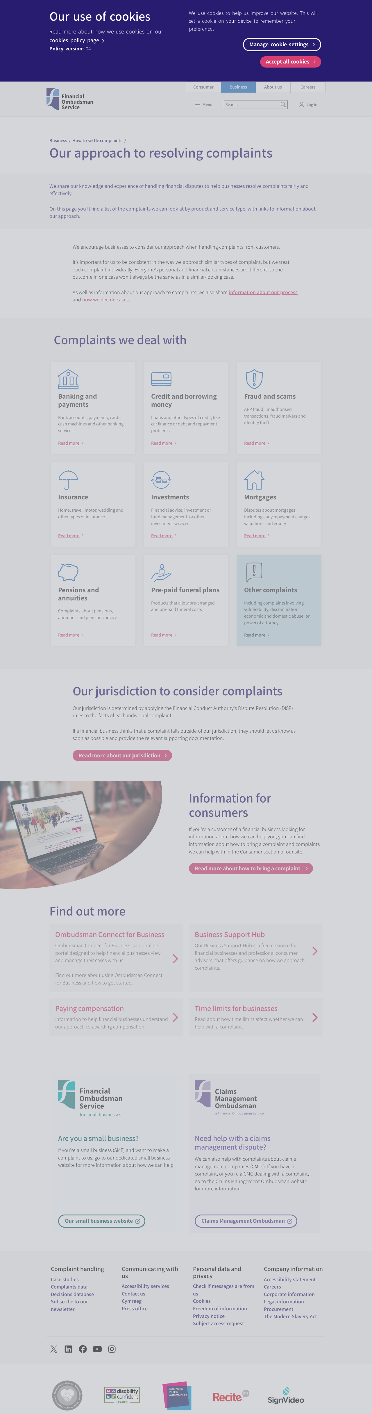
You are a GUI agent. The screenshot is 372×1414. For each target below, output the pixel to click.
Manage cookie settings (283, 44)
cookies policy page (77, 40)
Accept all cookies (292, 61)
